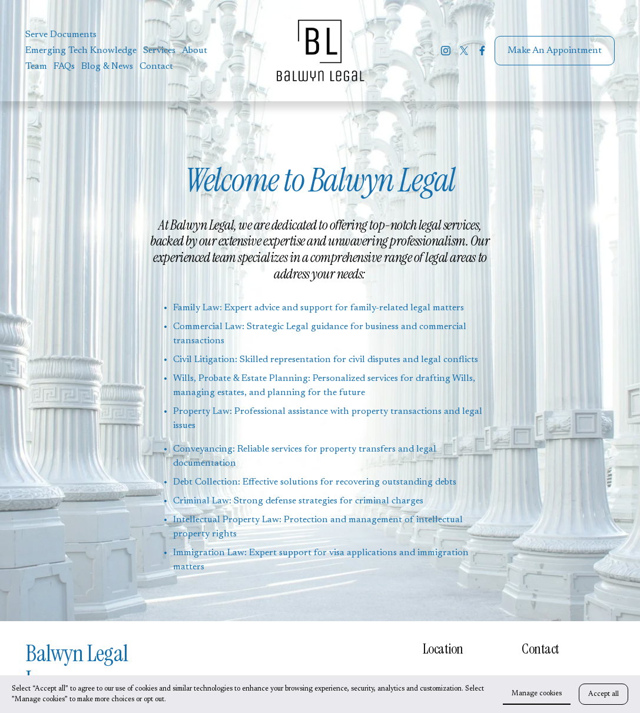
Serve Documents (61, 34)
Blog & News (107, 66)
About (194, 50)
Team (36, 66)
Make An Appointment (555, 50)
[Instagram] (446, 51)
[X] (464, 51)
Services (159, 50)
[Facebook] (482, 51)
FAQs (64, 66)
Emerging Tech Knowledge (81, 50)
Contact (156, 66)
